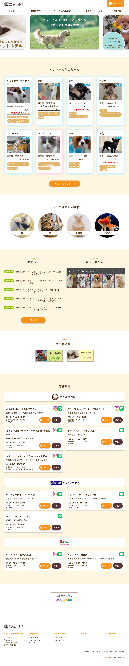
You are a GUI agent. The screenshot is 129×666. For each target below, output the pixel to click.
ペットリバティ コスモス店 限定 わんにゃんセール (44, 290)
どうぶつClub (34, 637)
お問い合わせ (117, 3)
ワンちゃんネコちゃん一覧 (64, 183)
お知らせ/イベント (94, 10)
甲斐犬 (104, 170)
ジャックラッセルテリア (18, 117)
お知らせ (83, 633)
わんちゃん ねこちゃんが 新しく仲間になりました (44, 272)
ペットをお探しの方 (62, 10)
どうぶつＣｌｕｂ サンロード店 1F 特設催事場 (17, 121)
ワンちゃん (8, 637)
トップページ (14, 10)
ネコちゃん (8, 640)
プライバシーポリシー (109, 651)
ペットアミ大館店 (108, 166)
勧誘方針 (121, 651)
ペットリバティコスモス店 (48, 114)
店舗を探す (36, 10)
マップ (46, 420)
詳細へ (56, 420)
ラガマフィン (45, 168)
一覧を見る (33, 320)
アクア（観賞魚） (10, 645)
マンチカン (13, 168)
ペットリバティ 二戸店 (79, 117)
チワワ (73, 114)
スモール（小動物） (11, 642)
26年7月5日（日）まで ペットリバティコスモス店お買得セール (44, 308)
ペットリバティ (34, 640)
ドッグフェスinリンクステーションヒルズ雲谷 (45, 281)
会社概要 (118, 10)
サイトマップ (95, 651)
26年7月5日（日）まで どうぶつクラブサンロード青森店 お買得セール (44, 299)
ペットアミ (33, 642)
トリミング (58, 637)
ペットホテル (59, 640)
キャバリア (75, 163)
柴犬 (41, 117)
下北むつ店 (75, 166)
